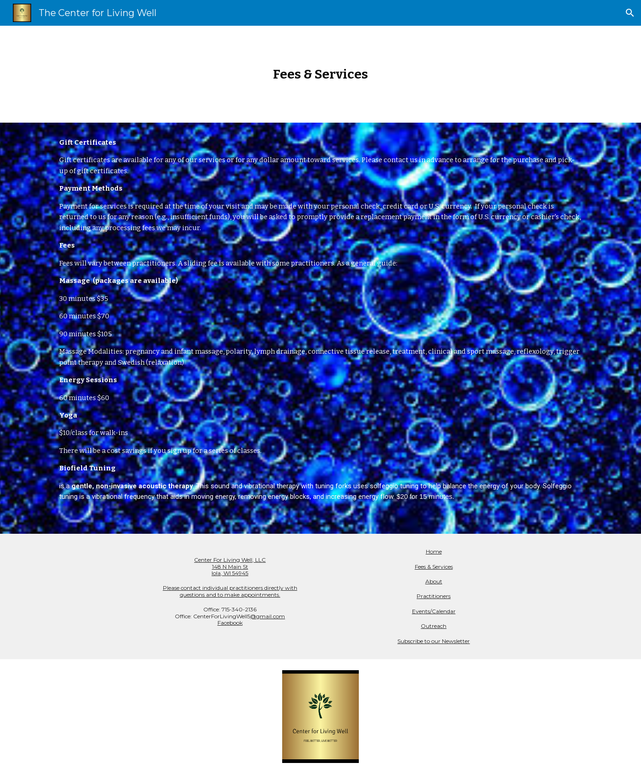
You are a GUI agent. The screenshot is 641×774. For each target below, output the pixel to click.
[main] (320, 74)
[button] (630, 13)
